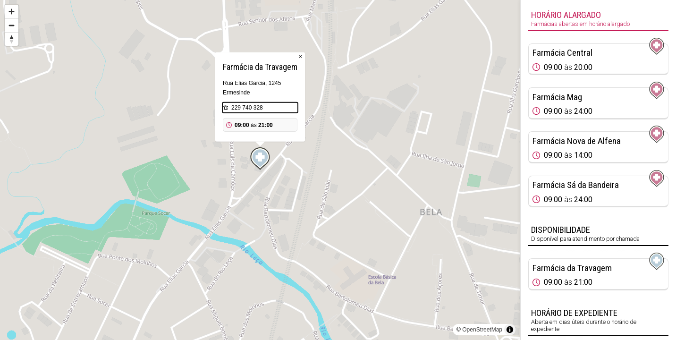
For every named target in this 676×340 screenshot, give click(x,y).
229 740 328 (247, 107)
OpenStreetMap (482, 329)
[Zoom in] (11, 11)
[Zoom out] (11, 25)
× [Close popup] (300, 56)
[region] (260, 170)
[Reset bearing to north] (11, 39)
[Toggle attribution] (509, 329)
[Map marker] (260, 158)
